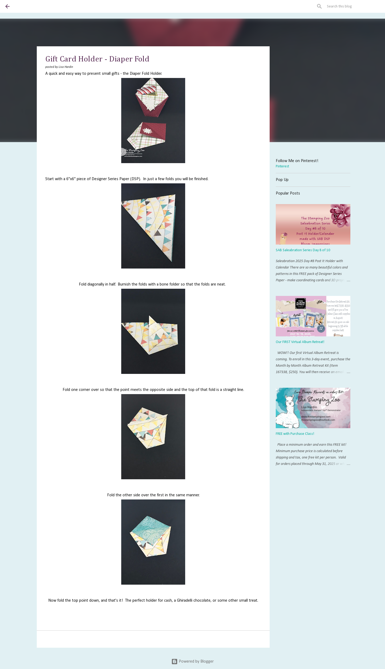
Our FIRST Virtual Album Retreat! (300, 342)
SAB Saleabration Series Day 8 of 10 (303, 250)
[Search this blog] (353, 6)
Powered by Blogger (192, 661)
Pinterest (282, 166)
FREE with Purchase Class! (295, 434)
